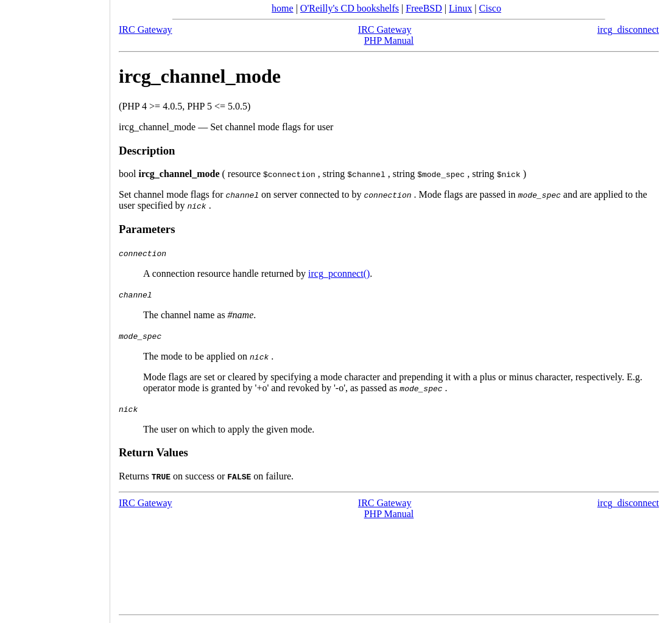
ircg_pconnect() (339, 273)
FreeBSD (424, 8)
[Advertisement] (55, 307)
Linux (460, 8)
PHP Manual (389, 40)
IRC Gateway (145, 29)
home (283, 8)
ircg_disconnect (628, 29)
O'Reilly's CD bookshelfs (349, 8)
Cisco (490, 8)
